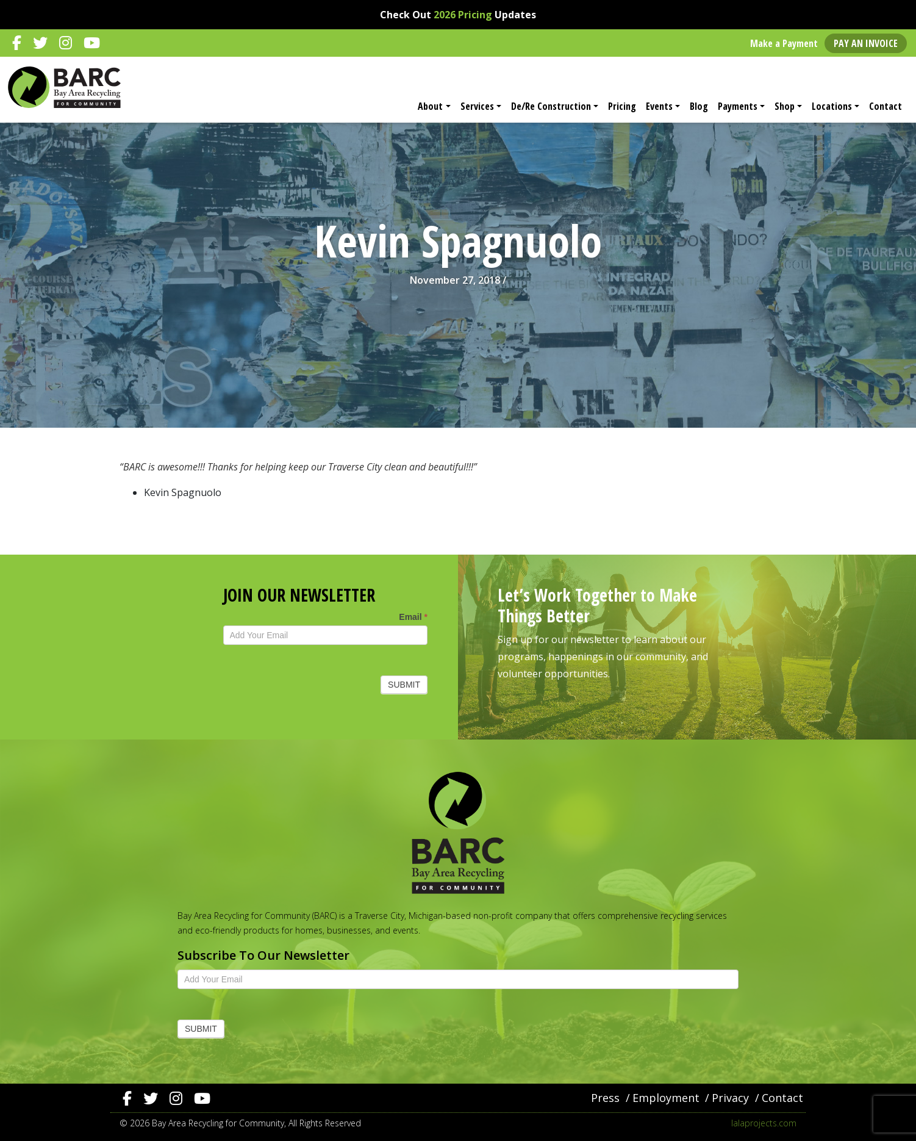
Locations (832, 106)
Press (605, 1097)
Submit (404, 684)
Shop (785, 106)
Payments (737, 106)
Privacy (730, 1097)
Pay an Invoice (866, 43)
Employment (666, 1097)
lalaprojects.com (763, 1123)
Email (413, 617)
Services (477, 106)
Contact (885, 106)
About (430, 106)
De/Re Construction (551, 106)
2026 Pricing (463, 14)
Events (659, 106)
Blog (699, 106)
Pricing (622, 106)
